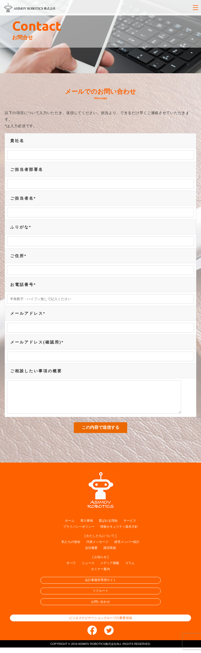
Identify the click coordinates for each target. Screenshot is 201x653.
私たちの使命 (71, 547)
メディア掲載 (109, 568)
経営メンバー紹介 (126, 547)
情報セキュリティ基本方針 (119, 532)
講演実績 (109, 553)
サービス (130, 526)
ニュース (88, 568)
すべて (71, 568)
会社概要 (91, 553)
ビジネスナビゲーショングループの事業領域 (100, 623)
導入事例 (86, 526)
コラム (130, 568)
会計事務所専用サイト (100, 585)
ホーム (69, 526)
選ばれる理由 (108, 526)
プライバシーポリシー (78, 532)
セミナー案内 (100, 574)
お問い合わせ (100, 607)
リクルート (100, 596)
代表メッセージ (97, 547)
